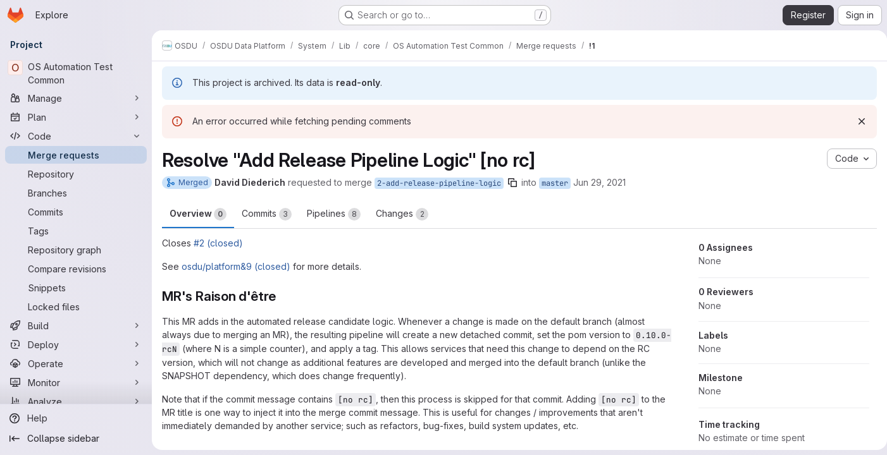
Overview (198, 214)
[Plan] (76, 117)
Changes (402, 214)
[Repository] (76, 174)
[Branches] (76, 193)
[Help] (76, 418)
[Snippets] (76, 287)
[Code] (76, 136)
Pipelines (334, 214)
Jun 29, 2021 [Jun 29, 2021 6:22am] (599, 182)
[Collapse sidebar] (76, 438)
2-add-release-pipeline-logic (439, 183)
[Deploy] (76, 344)
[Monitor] (76, 382)
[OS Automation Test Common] (76, 73)
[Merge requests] (76, 155)
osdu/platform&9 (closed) (236, 266)
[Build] (76, 325)
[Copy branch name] (512, 182)
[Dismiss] (856, 121)
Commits (267, 214)
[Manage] (76, 98)
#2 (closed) (218, 243)
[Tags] (76, 231)
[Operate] (76, 363)
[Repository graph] (76, 249)
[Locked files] (76, 306)
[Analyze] (76, 401)
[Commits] (76, 212)
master (555, 183)
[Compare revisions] (76, 268)
